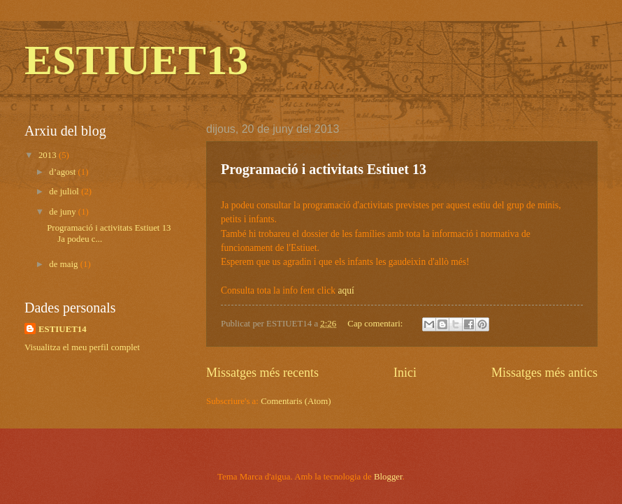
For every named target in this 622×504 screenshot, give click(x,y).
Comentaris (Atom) (296, 401)
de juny (63, 212)
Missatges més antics (544, 373)
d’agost (63, 172)
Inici (405, 373)
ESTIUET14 (62, 329)
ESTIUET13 (136, 60)
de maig (64, 264)
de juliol (65, 191)
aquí (346, 290)
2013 (48, 155)
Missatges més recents (262, 373)
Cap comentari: (376, 324)
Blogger (388, 477)
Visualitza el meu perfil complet (82, 347)
